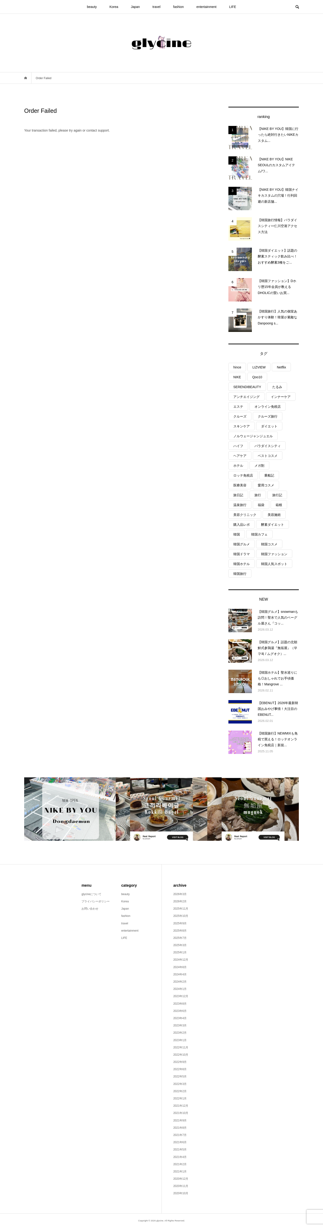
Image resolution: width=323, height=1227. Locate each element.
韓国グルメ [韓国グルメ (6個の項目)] (241, 544)
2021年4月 (180, 1157)
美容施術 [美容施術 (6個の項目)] (274, 515)
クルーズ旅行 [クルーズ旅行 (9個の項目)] (267, 416)
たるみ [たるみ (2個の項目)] (277, 387)
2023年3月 (180, 1025)
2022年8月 (180, 1069)
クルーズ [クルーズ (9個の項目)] (239, 416)
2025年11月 (180, 908)
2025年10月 (180, 916)
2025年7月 (180, 938)
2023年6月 (180, 1011)
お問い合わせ (89, 908)
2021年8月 (180, 1127)
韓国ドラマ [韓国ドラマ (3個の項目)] (241, 554)
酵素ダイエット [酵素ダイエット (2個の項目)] (272, 524)
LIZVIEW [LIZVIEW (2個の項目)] (258, 367)
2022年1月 (180, 1098)
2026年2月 (180, 901)
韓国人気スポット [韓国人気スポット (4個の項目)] (274, 564)
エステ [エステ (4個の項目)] (238, 406)
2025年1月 (180, 952)
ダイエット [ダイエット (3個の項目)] (269, 426)
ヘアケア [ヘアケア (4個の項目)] (239, 456)
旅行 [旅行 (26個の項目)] (257, 495)
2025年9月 (180, 923)
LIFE (232, 7)
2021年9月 (180, 1120)
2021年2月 (180, 1164)
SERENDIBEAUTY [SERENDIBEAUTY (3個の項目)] (247, 387)
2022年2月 (180, 1091)
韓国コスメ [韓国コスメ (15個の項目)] (269, 544)
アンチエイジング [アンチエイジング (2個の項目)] (246, 397)
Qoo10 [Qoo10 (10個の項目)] (257, 377)
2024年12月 (180, 959)
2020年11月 (180, 1186)
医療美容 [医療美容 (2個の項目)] (239, 485)
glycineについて (91, 894)
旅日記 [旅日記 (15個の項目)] (238, 495)
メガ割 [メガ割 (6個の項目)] (259, 465)
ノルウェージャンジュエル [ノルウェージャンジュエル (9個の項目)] (253, 436)
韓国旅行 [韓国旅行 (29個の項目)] (239, 574)
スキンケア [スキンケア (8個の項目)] (241, 426)
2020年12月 (180, 1178)
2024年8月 (180, 967)
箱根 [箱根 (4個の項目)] (279, 505)
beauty (92, 7)
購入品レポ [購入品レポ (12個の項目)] (241, 524)
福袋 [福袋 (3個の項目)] (261, 505)
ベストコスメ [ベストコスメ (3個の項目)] (267, 456)
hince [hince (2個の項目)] (237, 367)
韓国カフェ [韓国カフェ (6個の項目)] (259, 534)
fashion (178, 7)
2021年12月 (180, 1105)
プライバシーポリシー (95, 901)
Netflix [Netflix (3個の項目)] (281, 367)
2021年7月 (180, 1135)
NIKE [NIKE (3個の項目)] (237, 377)
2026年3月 (180, 894)
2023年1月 (180, 1040)
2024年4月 (180, 974)
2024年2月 (180, 981)
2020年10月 (180, 1193)
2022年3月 (180, 1084)
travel (156, 7)
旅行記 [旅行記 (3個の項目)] (277, 495)
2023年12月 (180, 996)
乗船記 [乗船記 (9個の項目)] (269, 475)
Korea (113, 7)
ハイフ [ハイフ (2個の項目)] (238, 446)
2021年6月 (180, 1142)
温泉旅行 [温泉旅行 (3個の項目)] (239, 505)
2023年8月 (180, 1003)
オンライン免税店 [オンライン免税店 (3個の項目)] (267, 406)
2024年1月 (180, 989)
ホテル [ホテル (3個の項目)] (238, 465)
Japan (135, 7)
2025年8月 (180, 930)
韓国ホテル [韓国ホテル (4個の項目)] (241, 564)
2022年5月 (180, 1076)
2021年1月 (180, 1171)
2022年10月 (180, 1054)
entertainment (206, 7)
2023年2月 (180, 1032)
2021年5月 (180, 1149)
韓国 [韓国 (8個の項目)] (236, 534)
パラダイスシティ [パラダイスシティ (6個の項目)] (267, 446)
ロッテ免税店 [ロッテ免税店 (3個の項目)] (243, 475)
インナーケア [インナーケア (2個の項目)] (281, 397)
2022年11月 (180, 1047)
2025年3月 (180, 945)
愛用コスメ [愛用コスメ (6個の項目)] (266, 485)
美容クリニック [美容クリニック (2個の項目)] (244, 515)
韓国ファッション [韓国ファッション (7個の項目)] (274, 554)
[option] (70, 809)
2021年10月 (180, 1113)
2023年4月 (180, 1018)
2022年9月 (180, 1062)
